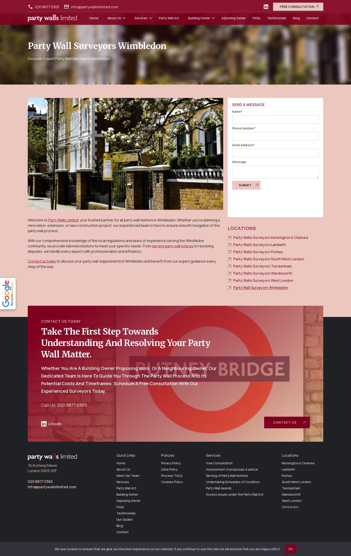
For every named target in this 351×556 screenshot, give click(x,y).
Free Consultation (297, 6)
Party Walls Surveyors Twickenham (262, 266)
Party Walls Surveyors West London (263, 280)
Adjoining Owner (233, 18)
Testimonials (276, 18)
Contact (312, 18)
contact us (284, 422)
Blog (296, 18)
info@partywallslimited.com (94, 6)
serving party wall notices (172, 246)
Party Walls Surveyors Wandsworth (262, 273)
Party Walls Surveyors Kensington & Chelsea (270, 237)
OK (290, 549)
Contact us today (42, 261)
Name (237, 111)
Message (239, 162)
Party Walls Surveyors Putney (258, 251)
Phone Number (244, 128)
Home (94, 18)
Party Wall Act (169, 18)
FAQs (256, 18)
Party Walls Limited (63, 220)
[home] (52, 18)
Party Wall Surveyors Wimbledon (260, 287)
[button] (116, 18)
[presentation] (266, 200)
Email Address (243, 145)
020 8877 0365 (47, 6)
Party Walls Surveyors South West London (268, 259)
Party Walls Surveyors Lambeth (259, 244)
